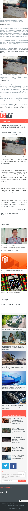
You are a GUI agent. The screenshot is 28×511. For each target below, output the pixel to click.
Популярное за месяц (14, 415)
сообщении (3, 24)
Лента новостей (7, 129)
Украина (3, 215)
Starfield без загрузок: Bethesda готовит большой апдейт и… (18, 457)
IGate (15, 48)
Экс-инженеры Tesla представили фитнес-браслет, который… (18, 448)
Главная (15, 129)
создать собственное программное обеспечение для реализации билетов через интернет (14, 204)
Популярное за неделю (14, 412)
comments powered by (10, 304)
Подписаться (22, 480)
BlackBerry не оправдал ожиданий (10, 292)
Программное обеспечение (11, 213)
